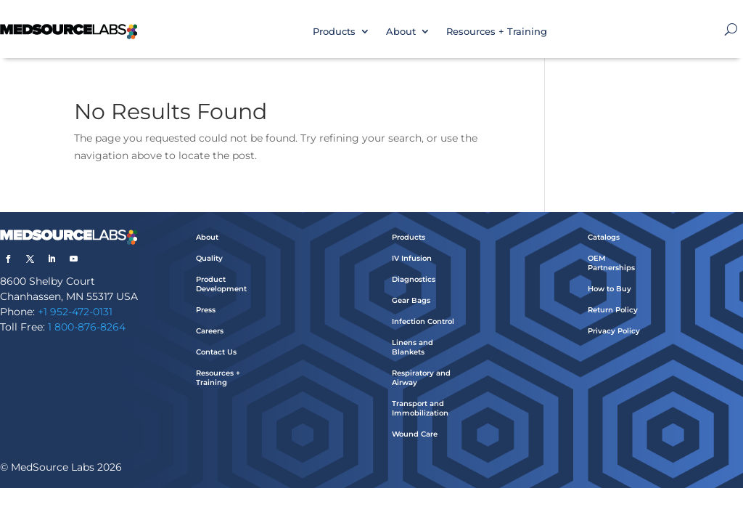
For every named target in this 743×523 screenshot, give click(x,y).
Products (334, 31)
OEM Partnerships (611, 263)
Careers (209, 331)
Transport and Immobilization (420, 408)
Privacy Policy (614, 331)
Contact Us (216, 352)
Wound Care (415, 434)
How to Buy (609, 288)
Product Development (221, 284)
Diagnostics (413, 279)
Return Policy (613, 310)
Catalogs (604, 237)
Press (205, 310)
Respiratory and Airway (421, 377)
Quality (209, 258)
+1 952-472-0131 (75, 311)
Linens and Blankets (412, 347)
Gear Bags (411, 300)
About (401, 31)
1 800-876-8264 (87, 326)
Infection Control (423, 321)
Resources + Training (496, 31)
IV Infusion (412, 258)
